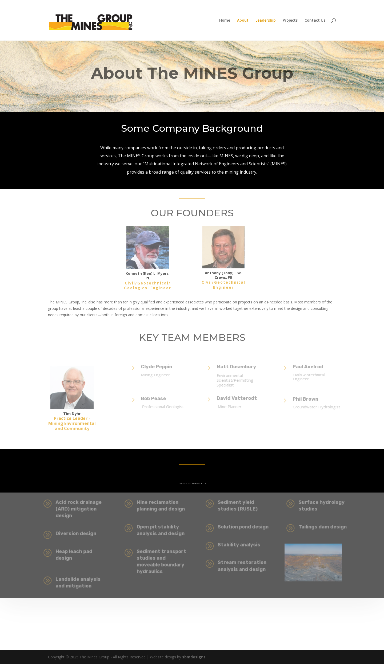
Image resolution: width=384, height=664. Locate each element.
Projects (290, 20)
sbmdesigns (193, 656)
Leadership (265, 20)
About (243, 20)
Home (224, 20)
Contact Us (315, 20)
